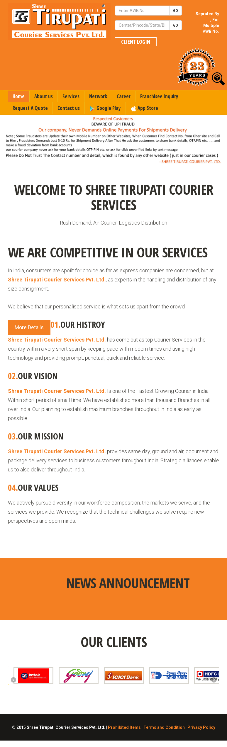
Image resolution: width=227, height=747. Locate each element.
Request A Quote (30, 108)
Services (70, 96)
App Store (144, 108)
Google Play (105, 108)
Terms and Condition (164, 727)
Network (98, 96)
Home (19, 96)
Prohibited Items (124, 727)
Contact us (68, 108)
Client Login (135, 41)
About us (43, 96)
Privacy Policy (201, 727)
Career (124, 96)
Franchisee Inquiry (159, 96)
